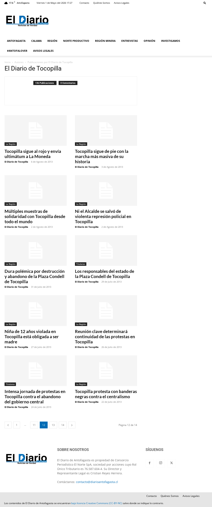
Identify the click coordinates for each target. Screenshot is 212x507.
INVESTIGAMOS (170, 41)
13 (53, 425)
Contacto (84, 2)
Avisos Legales (121, 2)
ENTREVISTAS (129, 41)
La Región (11, 144)
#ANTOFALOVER (17, 51)
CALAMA (36, 41)
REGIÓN (52, 41)
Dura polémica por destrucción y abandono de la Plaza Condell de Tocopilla (35, 276)
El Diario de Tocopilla (16, 161)
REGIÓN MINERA (105, 41)
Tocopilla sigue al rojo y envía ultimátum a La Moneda (33, 154)
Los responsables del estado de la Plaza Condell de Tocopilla (104, 273)
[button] (205, 2)
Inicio (8, 62)
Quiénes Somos (101, 2)
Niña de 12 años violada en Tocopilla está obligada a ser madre (32, 336)
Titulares (80, 263)
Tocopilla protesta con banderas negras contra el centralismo (106, 394)
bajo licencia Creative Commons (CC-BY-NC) (96, 503)
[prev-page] (8, 425)
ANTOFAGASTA (16, 41)
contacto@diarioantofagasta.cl (97, 482)
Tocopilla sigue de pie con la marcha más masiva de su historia (101, 156)
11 (34, 425)
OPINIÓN (149, 41)
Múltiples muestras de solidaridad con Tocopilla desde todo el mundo (35, 216)
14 (62, 425)
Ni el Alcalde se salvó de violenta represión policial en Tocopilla (103, 216)
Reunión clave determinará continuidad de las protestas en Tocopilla (105, 336)
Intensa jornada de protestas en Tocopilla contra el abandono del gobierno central (35, 396)
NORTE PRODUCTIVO (76, 41)
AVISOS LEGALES (43, 51)
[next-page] (71, 425)
